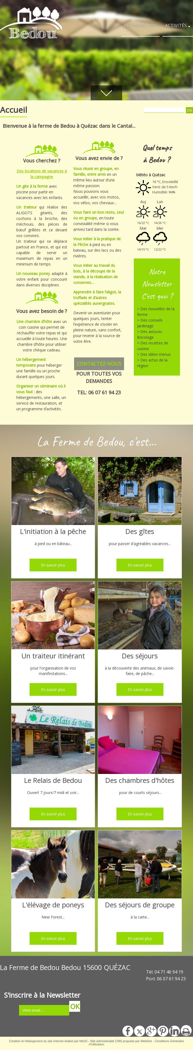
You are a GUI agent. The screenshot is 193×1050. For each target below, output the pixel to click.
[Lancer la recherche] (189, 110)
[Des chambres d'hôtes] (140, 740)
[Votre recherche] (164, 110)
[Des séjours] (140, 616)
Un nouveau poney (34, 273)
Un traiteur (27, 207)
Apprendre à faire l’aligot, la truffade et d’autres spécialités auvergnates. (97, 297)
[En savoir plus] (53, 565)
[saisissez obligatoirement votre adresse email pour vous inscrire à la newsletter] (44, 1010)
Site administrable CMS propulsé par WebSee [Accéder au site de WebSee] (121, 1041)
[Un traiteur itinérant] (53, 616)
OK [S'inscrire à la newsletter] (75, 1006)
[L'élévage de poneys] (53, 865)
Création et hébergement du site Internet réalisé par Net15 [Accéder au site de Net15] (48, 1041)
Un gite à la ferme (32, 186)
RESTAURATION (140, 25)
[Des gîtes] (140, 491)
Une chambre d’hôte (35, 321)
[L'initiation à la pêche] (53, 491)
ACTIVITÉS (176, 25)
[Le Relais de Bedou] (53, 740)
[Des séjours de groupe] (140, 865)
